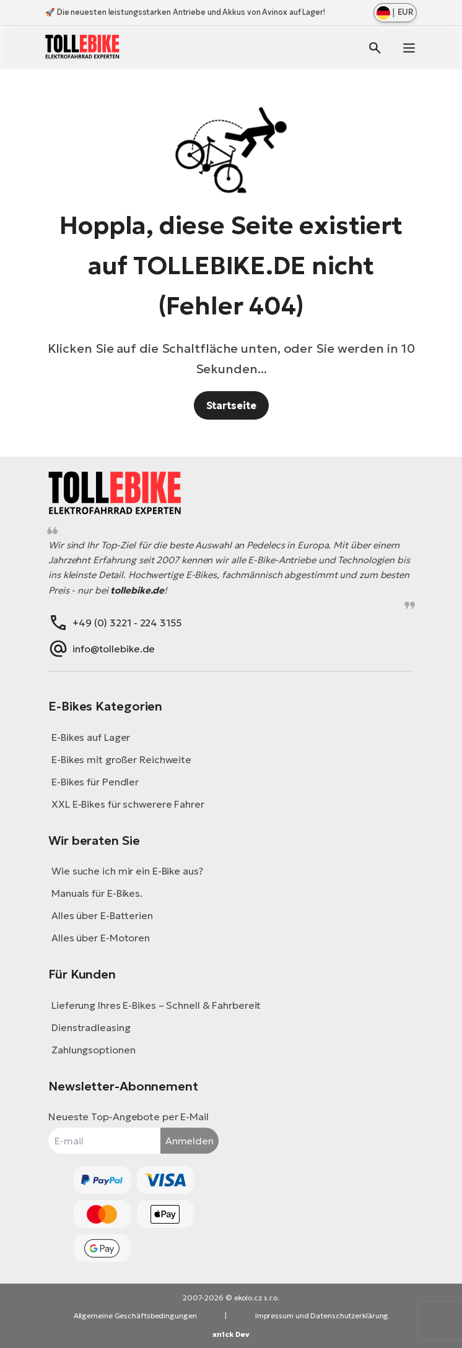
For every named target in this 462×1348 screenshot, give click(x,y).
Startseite (231, 405)
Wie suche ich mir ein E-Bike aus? (127, 871)
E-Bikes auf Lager (90, 737)
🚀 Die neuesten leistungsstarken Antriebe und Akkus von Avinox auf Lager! (185, 12)
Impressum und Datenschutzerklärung (322, 1315)
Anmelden (189, 1140)
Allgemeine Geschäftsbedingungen (135, 1315)
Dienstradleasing (90, 1027)
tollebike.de (137, 590)
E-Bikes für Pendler (95, 782)
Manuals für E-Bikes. (96, 893)
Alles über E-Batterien (102, 915)
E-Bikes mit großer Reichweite (121, 759)
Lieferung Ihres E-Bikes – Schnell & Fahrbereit (156, 1005)
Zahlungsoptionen (93, 1049)
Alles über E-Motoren (100, 937)
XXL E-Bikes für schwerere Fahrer (127, 804)
